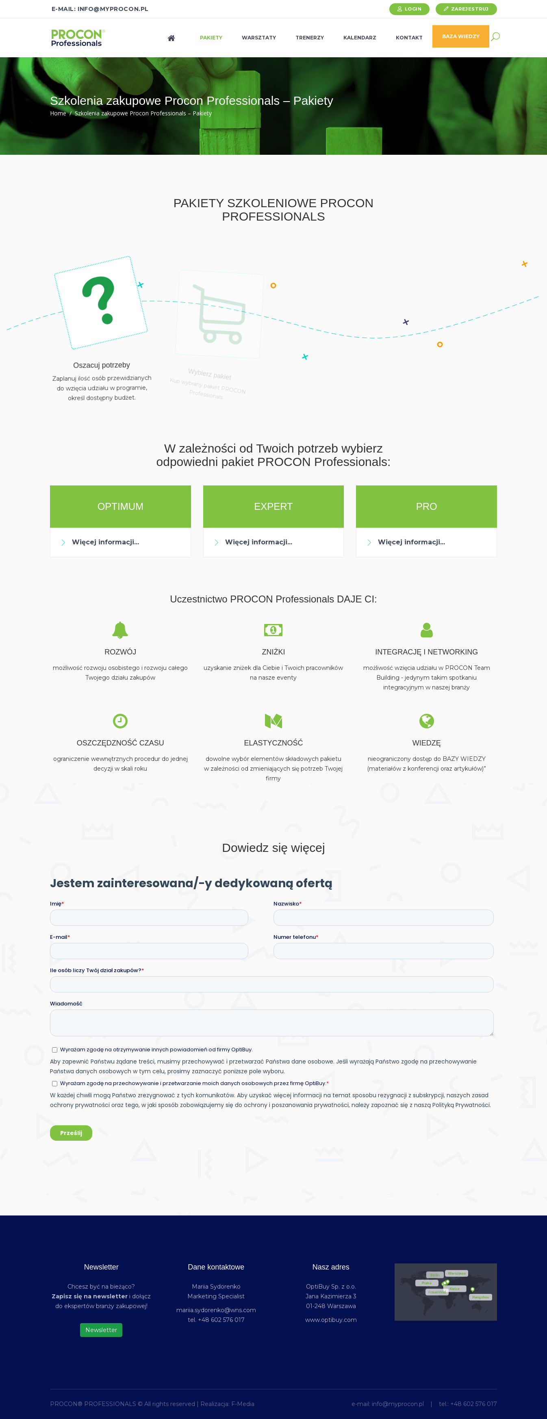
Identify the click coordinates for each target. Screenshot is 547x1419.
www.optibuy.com (331, 1320)
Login (413, 9)
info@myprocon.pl (398, 1404)
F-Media (242, 1404)
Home (58, 113)
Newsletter (101, 1330)
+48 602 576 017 (473, 1404)
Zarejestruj (470, 9)
